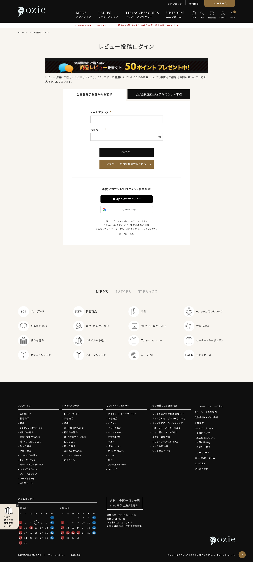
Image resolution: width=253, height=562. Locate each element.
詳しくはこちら (126, 234)
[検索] (202, 15)
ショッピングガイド (204, 428)
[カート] (232, 15)
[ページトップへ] (242, 554)
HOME (21, 32)
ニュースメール (202, 452)
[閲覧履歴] (212, 15)
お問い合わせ (175, 3)
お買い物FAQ (203, 442)
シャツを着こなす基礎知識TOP (168, 413)
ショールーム (219, 3)
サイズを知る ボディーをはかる (169, 418)
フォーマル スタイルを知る (166, 427)
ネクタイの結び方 (161, 436)
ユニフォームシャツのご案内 (209, 406)
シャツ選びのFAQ (161, 450)
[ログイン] (222, 15)
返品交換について (205, 437)
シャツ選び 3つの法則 (164, 432)
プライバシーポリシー (56, 555)
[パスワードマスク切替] (160, 136)
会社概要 (194, 3)
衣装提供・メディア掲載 (206, 417)
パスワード (97, 130)
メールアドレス (100, 112)
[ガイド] (194, 15)
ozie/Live (200, 463)
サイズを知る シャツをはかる (168, 423)
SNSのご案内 (202, 468)
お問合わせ (76, 555)
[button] (126, 199)
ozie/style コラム (205, 457)
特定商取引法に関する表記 (30, 555)
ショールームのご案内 (206, 411)
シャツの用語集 (160, 446)
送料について (203, 433)
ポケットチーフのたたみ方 (165, 441)
